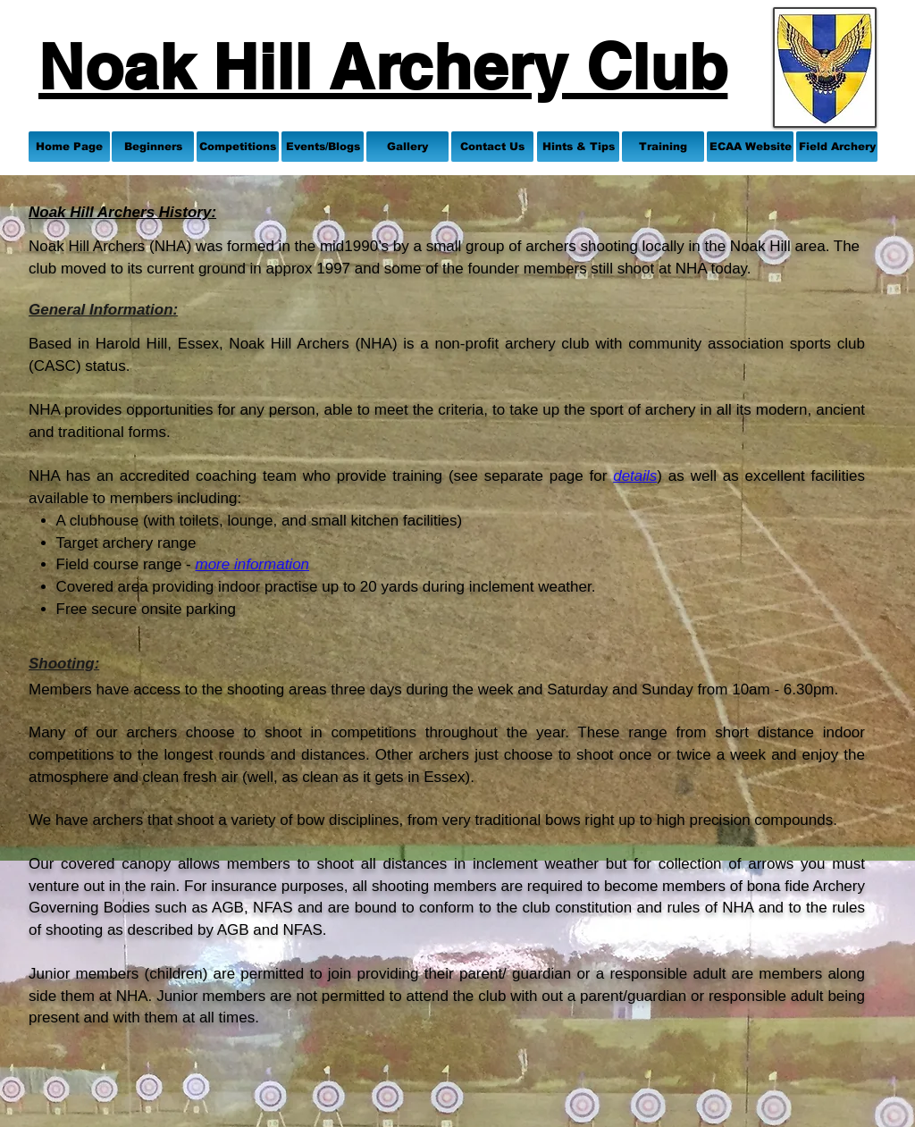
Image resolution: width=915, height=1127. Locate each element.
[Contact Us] (492, 146)
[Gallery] (407, 146)
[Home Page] (69, 146)
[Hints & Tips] (578, 146)
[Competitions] (238, 146)
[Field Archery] (836, 146)
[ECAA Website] (750, 146)
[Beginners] (153, 146)
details (635, 475)
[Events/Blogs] (322, 146)
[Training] (663, 146)
